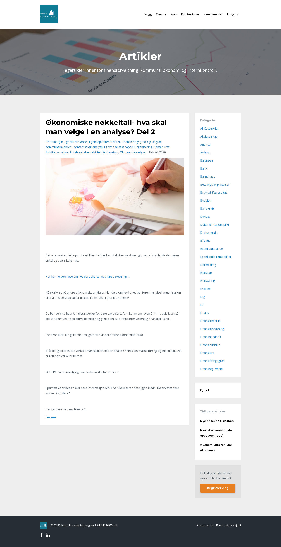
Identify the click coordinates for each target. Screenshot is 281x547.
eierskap (206, 273)
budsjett (205, 200)
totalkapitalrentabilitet (85, 152)
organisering (143, 147)
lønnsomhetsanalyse (118, 147)
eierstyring (207, 281)
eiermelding (208, 265)
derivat (205, 217)
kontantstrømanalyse (88, 147)
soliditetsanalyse (57, 152)
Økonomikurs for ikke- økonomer (216, 447)
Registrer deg (217, 488)
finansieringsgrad (134, 142)
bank (203, 168)
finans (204, 313)
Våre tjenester (213, 14)
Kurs (173, 14)
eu (202, 305)
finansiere (207, 353)
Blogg (148, 14)
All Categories (209, 128)
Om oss (161, 14)
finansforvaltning (212, 329)
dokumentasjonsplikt (214, 225)
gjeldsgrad (154, 142)
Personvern (205, 525)
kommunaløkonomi (59, 147)
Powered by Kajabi (228, 525)
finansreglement (211, 369)
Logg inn (233, 14)
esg (202, 297)
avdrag (205, 152)
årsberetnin (110, 152)
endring (205, 289)
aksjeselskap (209, 136)
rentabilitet (161, 147)
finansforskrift (210, 321)
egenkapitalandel (76, 142)
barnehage (207, 177)
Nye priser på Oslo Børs (217, 421)
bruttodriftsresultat (213, 192)
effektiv (205, 241)
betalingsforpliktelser (215, 185)
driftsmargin (54, 142)
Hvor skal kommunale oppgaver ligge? (216, 433)
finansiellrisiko (210, 345)
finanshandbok (210, 337)
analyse (205, 144)
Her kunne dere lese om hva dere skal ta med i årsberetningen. (88, 277)
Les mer (51, 417)
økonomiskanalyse (133, 152)
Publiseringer (190, 14)
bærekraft (207, 209)
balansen (206, 160)
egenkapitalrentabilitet (104, 142)
